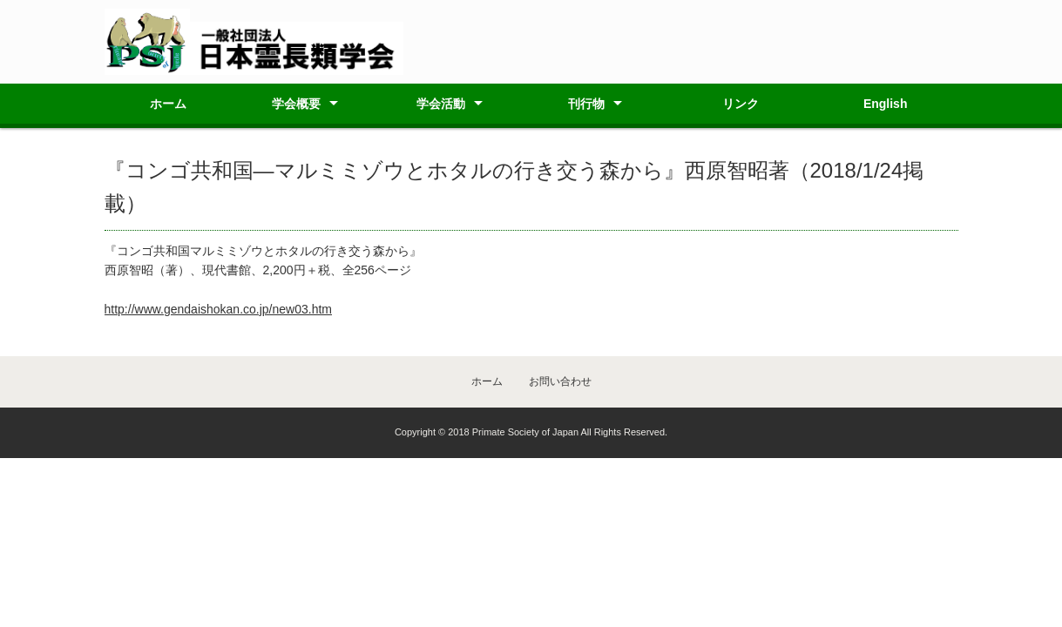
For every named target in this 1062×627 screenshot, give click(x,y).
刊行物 (586, 104)
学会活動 (440, 104)
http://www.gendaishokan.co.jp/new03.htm (219, 309)
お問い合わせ (560, 381)
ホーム (168, 104)
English (885, 104)
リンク (740, 104)
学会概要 (296, 104)
